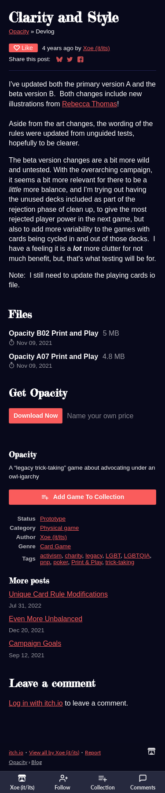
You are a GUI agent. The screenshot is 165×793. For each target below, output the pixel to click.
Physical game (59, 528)
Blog (36, 762)
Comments (142, 782)
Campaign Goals (35, 643)
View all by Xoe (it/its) (54, 752)
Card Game (55, 546)
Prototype (53, 518)
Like (23, 47)
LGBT (113, 555)
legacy (93, 555)
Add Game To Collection (83, 497)
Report (93, 752)
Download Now (36, 415)
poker (60, 562)
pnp (45, 562)
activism (51, 555)
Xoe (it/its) (96, 48)
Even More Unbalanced (45, 619)
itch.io (16, 752)
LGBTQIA (137, 555)
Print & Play (86, 562)
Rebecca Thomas (89, 104)
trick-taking (120, 562)
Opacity (19, 31)
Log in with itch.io (36, 703)
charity (73, 555)
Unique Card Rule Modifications (58, 594)
